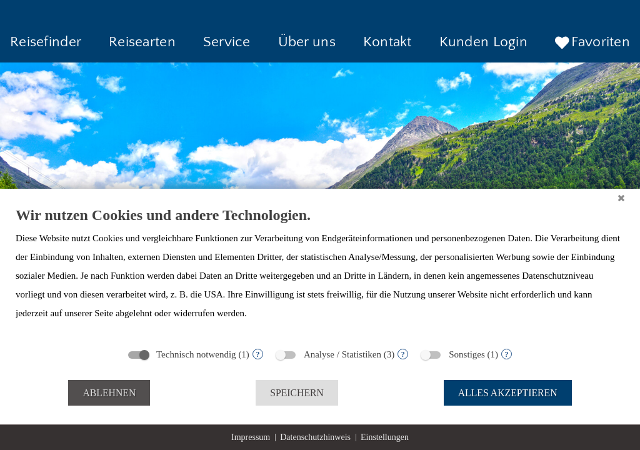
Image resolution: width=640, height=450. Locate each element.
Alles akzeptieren (508, 393)
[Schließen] (621, 198)
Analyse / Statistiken (342, 354)
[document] (320, 273)
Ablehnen (109, 393)
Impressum (250, 437)
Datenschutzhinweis (315, 437)
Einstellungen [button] (385, 437)
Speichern (297, 393)
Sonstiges (467, 354)
